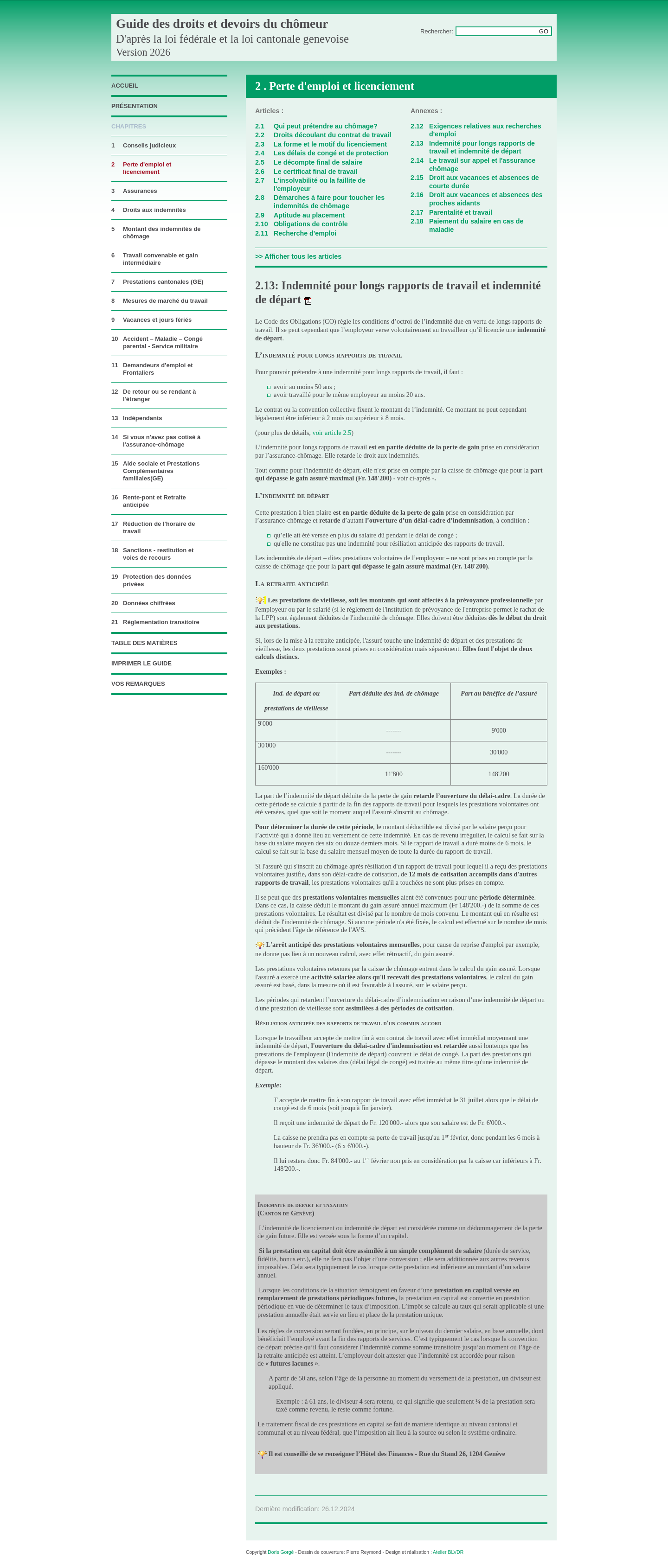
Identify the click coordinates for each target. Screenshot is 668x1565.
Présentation (134, 105)
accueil (124, 85)
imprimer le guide (141, 663)
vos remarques (138, 683)
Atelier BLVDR (448, 1552)
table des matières (144, 642)
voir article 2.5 (332, 432)
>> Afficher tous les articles (298, 256)
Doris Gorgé (281, 1552)
